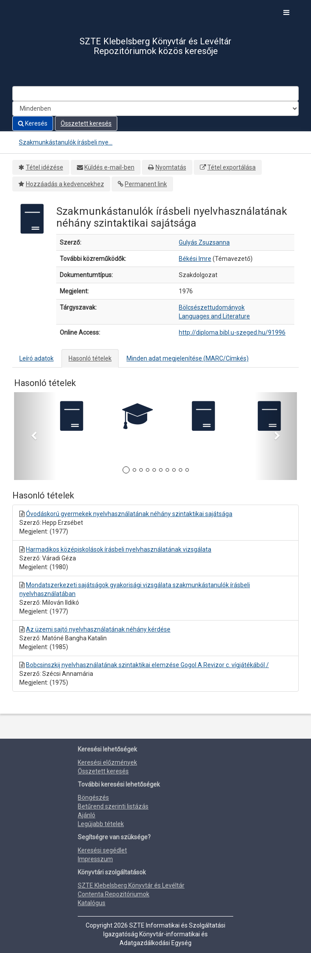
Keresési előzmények (107, 762)
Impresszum (95, 859)
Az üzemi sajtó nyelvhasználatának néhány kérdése (98, 629)
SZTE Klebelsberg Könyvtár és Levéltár (131, 885)
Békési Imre (195, 258)
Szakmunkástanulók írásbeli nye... (65, 142)
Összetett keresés (86, 123)
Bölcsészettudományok (212, 307)
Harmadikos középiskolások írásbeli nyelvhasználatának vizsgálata (118, 549)
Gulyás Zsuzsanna (204, 242)
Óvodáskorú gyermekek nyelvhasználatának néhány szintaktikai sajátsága (129, 513)
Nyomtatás (171, 167)
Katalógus (91, 902)
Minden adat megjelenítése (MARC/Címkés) (188, 358)
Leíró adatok (36, 358)
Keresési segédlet (102, 850)
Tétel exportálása (231, 167)
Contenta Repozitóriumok (113, 894)
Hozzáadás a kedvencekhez (65, 184)
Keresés (32, 123)
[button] (35, 436)
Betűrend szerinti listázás (113, 806)
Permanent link (146, 184)
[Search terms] (155, 93)
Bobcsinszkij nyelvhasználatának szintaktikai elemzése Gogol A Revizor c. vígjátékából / (147, 664)
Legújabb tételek (101, 823)
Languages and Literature (214, 316)
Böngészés (93, 797)
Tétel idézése (44, 167)
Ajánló (86, 815)
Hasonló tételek (90, 358)
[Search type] (155, 108)
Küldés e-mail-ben (109, 167)
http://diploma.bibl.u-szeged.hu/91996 (232, 332)
